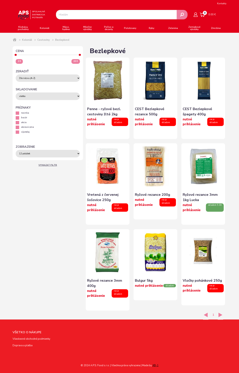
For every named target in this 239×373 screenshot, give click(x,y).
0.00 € (208, 14)
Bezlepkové (62, 40)
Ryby (151, 28)
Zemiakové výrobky (194, 28)
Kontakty (221, 3)
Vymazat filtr (48, 165)
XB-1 (155, 365)
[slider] (16, 55)
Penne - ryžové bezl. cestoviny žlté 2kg (104, 112)
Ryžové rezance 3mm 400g (104, 283)
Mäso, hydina (66, 28)
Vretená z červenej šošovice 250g (102, 197)
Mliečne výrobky (87, 28)
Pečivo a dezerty (108, 28)
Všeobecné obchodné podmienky (31, 339)
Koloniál (44, 28)
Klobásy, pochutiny (23, 28)
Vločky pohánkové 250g (202, 280)
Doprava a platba (23, 345)
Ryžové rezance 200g (152, 194)
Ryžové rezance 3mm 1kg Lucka (200, 197)
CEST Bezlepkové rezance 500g (149, 112)
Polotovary (130, 28)
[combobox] (116, 14)
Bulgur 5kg (144, 280)
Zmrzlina (216, 28)
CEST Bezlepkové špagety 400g (197, 112)
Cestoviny (43, 40)
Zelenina (173, 28)
